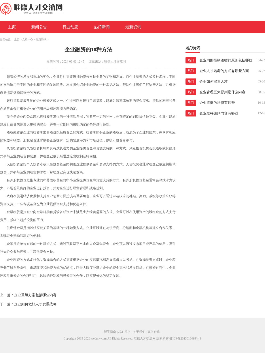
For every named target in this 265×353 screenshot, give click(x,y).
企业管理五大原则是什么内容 (222, 92)
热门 (191, 60)
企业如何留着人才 (213, 81)
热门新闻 (102, 27)
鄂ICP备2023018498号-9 (185, 338)
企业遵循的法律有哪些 (217, 103)
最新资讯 (133, 27)
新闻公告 (39, 27)
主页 (12, 27)
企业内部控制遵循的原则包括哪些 (225, 60)
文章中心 (27, 39)
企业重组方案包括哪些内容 (35, 295)
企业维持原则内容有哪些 (218, 113)
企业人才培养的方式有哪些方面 (224, 71)
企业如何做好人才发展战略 (35, 304)
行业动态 (70, 27)
